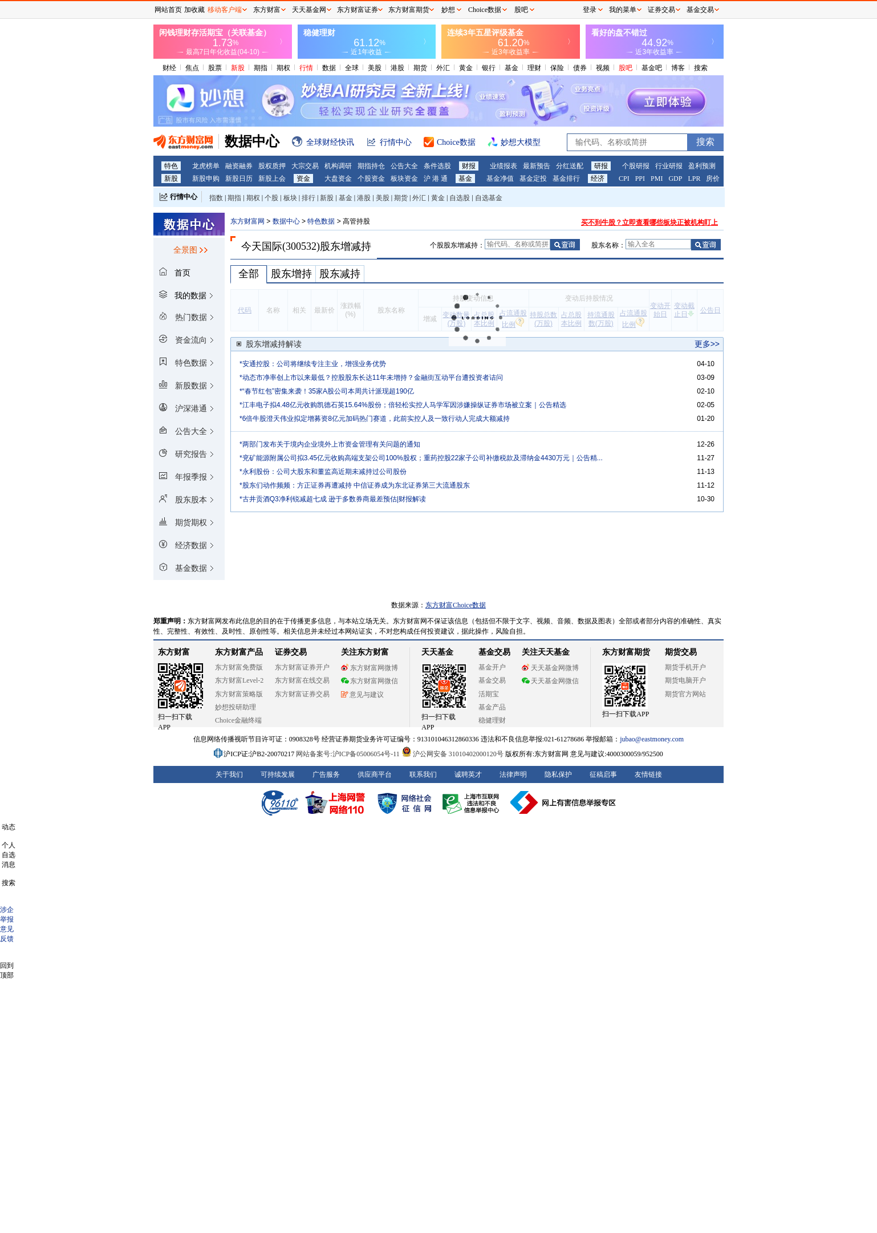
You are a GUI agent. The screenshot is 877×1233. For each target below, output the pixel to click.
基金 (511, 68)
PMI (657, 178)
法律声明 (513, 774)
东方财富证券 (357, 10)
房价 (713, 178)
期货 (420, 68)
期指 (260, 68)
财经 (169, 68)
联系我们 (423, 774)
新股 (238, 68)
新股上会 (272, 178)
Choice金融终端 (238, 720)
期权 (283, 68)
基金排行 (566, 178)
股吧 (625, 68)
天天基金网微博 (550, 668)
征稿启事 (603, 774)
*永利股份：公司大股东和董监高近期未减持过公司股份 (323, 472)
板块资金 (404, 178)
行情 (306, 68)
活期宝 (488, 694)
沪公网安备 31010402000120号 (452, 754)
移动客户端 (225, 10)
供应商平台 (375, 774)
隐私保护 (558, 774)
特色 (171, 166)
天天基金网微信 (550, 681)
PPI (640, 178)
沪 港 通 (436, 178)
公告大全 (404, 166)
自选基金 (488, 198)
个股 (271, 198)
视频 (603, 68)
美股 (374, 68)
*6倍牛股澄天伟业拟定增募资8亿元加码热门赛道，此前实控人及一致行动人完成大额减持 (374, 419)
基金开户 (492, 667)
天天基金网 (309, 10)
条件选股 (437, 166)
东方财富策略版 (239, 694)
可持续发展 (278, 774)
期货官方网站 (685, 694)
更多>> (707, 343)
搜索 (701, 68)
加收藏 (194, 10)
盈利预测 (702, 166)
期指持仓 (371, 166)
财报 (469, 166)
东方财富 (174, 652)
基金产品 (492, 707)
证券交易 (661, 10)
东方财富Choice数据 (455, 605)
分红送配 (569, 166)
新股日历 (239, 178)
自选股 (459, 198)
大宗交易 (305, 166)
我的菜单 (622, 10)
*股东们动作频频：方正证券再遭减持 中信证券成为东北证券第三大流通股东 (354, 485)
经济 (597, 178)
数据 (329, 68)
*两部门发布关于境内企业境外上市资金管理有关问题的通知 (329, 444)
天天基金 (437, 652)
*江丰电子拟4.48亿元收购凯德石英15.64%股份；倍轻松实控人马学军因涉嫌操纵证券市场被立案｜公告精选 (402, 405)
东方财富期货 (626, 652)
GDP (675, 178)
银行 (489, 68)
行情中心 (183, 197)
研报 (601, 166)
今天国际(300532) (280, 246)
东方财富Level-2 (239, 680)
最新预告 (536, 166)
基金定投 (533, 178)
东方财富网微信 (369, 681)
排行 (308, 198)
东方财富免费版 (239, 667)
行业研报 (669, 166)
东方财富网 (247, 221)
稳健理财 (492, 720)
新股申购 (206, 178)
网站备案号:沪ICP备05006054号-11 (348, 754)
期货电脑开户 (685, 680)
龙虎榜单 (206, 166)
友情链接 (648, 774)
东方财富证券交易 (302, 694)
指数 (216, 198)
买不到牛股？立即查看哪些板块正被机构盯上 (649, 222)
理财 (534, 68)
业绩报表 (503, 166)
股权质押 (272, 166)
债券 (580, 68)
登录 (589, 10)
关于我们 (229, 774)
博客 (678, 68)
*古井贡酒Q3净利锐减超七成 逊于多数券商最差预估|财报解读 (332, 499)
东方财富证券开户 (302, 667)
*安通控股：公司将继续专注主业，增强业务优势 (312, 364)
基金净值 (500, 178)
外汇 (443, 68)
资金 (303, 178)
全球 (352, 68)
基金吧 (651, 68)
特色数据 (321, 221)
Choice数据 (484, 10)
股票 (215, 68)
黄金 (466, 68)
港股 (397, 68)
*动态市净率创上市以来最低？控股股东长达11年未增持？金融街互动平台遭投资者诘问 (371, 378)
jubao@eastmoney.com (652, 739)
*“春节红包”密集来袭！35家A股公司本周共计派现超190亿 (326, 391)
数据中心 (286, 221)
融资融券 (239, 166)
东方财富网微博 (369, 668)
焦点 (192, 68)
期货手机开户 (685, 667)
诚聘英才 (468, 774)
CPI (624, 178)
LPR (694, 178)
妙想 (448, 10)
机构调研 (338, 166)
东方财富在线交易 (302, 680)
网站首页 (168, 10)
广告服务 (326, 774)
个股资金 (371, 178)
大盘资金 (338, 178)
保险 (557, 68)
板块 (290, 198)
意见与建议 (362, 695)
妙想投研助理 (235, 707)
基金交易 (492, 680)
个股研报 (635, 166)
